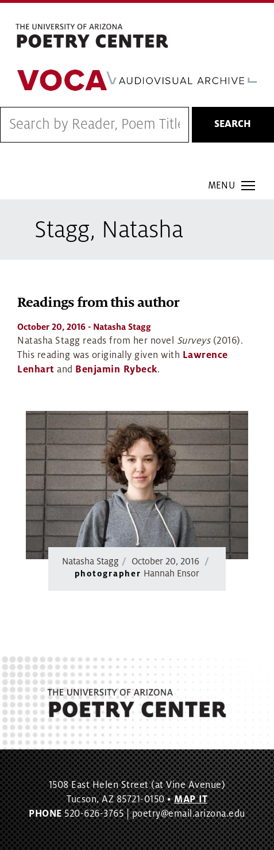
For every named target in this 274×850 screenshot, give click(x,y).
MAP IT (190, 799)
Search (232, 124)
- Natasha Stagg (84, 327)
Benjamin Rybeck (116, 369)
